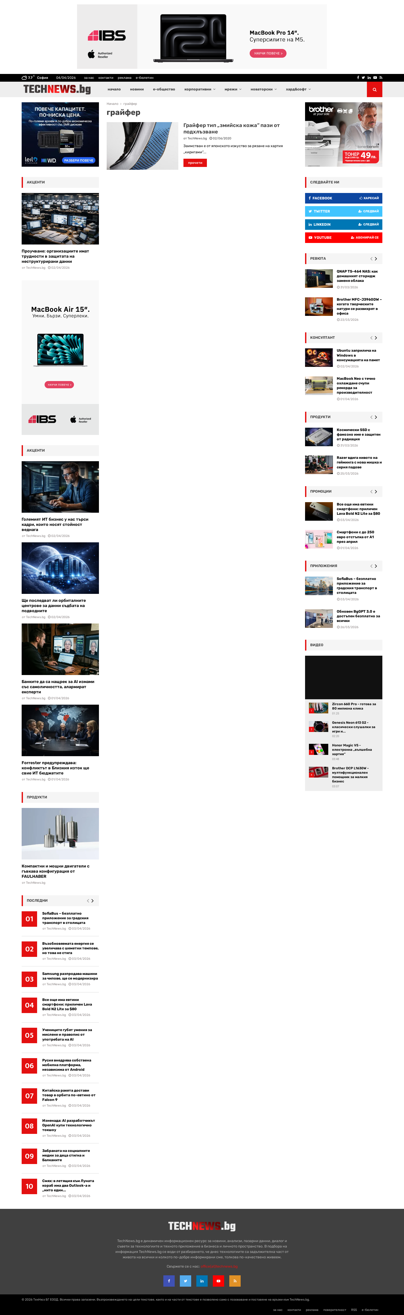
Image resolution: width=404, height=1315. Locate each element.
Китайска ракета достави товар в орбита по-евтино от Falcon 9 (69, 1095)
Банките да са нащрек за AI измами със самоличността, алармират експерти (58, 686)
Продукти (320, 417)
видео (316, 645)
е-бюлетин (145, 78)
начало (114, 89)
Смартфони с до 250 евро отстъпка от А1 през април (355, 537)
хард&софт (296, 89)
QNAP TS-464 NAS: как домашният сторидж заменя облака (357, 276)
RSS (354, 1310)
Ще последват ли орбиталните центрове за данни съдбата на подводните (54, 605)
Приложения (323, 566)
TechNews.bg (197, 138)
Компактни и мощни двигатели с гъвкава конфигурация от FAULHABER (55, 871)
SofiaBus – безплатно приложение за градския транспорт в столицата (65, 918)
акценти (36, 182)
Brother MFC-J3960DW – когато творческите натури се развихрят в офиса (359, 306)
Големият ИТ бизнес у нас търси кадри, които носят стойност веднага (55, 524)
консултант (322, 337)
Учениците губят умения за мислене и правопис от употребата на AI (67, 1034)
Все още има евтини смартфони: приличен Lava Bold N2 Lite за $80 (67, 1004)
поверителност (334, 1310)
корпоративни (197, 89)
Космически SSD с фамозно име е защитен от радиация (359, 434)
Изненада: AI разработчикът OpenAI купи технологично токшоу (68, 1125)
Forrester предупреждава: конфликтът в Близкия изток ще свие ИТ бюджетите (55, 767)
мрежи (231, 89)
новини (137, 89)
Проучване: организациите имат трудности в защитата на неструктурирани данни (55, 256)
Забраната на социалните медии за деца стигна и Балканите (66, 1155)
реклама (124, 78)
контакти (105, 78)
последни (37, 900)
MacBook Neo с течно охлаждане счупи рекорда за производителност (356, 385)
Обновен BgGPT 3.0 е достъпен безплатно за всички (358, 616)
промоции (321, 491)
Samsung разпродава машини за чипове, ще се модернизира (70, 976)
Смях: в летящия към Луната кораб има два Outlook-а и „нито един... (68, 1185)
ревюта (318, 258)
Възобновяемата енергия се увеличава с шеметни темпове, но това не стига (70, 948)
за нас (89, 78)
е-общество (164, 89)
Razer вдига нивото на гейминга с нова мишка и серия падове (359, 462)
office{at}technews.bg (219, 1266)
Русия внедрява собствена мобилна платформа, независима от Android (66, 1065)
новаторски (262, 89)
